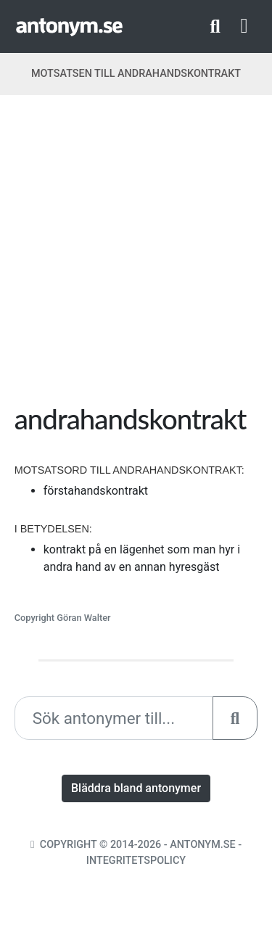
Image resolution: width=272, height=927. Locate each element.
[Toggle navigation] (244, 26)
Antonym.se (202, 845)
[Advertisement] (136, 254)
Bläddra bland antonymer (136, 788)
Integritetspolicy (136, 860)
